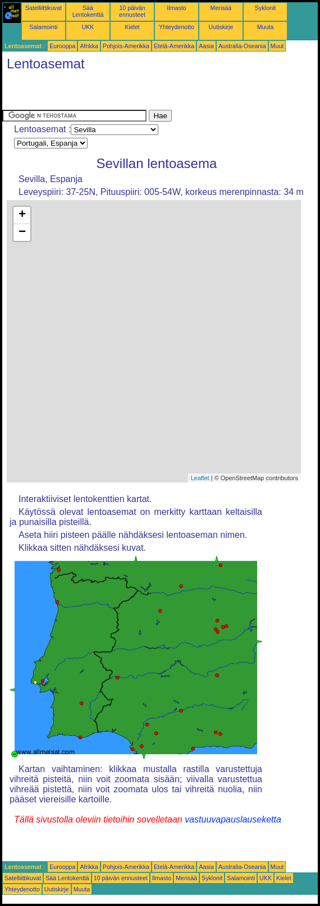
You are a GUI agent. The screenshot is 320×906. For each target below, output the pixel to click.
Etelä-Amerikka (174, 46)
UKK (88, 27)
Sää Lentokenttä (88, 11)
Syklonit (265, 7)
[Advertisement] (133, 93)
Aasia (206, 46)
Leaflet (200, 478)
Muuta (265, 27)
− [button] (22, 232)
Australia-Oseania (242, 46)
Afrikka (89, 46)
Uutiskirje (221, 27)
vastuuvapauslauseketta (233, 819)
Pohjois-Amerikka (126, 46)
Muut (277, 46)
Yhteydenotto (176, 27)
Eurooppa (62, 46)
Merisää (221, 7)
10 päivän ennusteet (132, 11)
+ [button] (22, 215)
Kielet (132, 27)
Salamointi (44, 27)
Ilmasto (176, 7)
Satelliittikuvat (43, 7)
